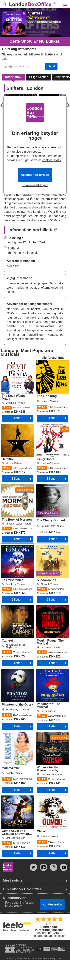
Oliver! (40, 796)
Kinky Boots (44, 425)
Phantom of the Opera (15, 670)
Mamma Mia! (9, 733)
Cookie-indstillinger (35, 185)
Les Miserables (11, 546)
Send (51, 66)
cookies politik (51, 160)
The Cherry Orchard (49, 485)
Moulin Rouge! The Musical (48, 608)
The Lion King (45, 361)
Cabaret (6, 606)
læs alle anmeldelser (17, 930)
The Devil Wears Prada (16, 361)
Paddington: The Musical (52, 670)
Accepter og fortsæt (35, 174)
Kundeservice (52, 904)
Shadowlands (45, 546)
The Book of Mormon (15, 485)
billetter (16, 418)
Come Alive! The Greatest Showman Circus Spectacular (14, 799)
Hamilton (7, 425)
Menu (64, 2)
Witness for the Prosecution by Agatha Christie (51, 736)
